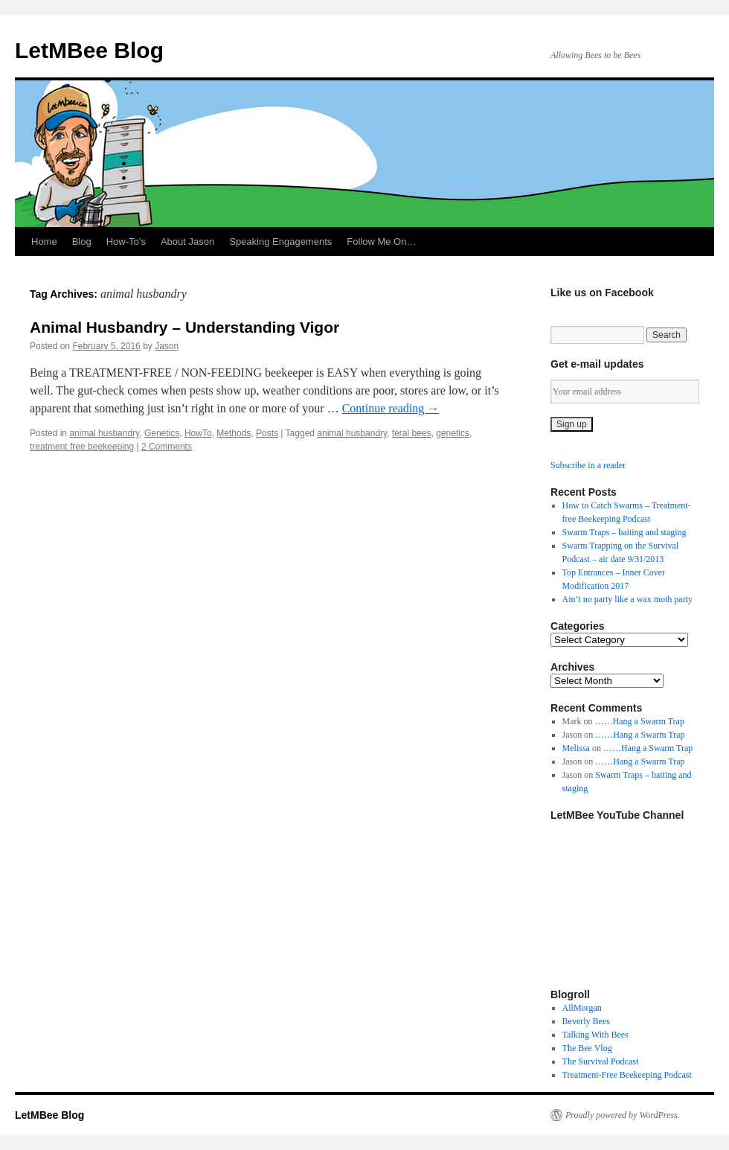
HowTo (198, 433)
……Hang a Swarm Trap (639, 721)
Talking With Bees (595, 1034)
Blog (81, 241)
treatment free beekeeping (82, 446)
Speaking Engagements (280, 241)
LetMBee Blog (89, 50)
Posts (267, 433)
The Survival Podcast (600, 1061)
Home (44, 241)
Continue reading (391, 408)
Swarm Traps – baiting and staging (624, 532)
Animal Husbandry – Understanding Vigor (184, 327)
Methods (233, 433)
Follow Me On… (381, 241)
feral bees (411, 433)
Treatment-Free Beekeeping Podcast (627, 1075)
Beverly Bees (586, 1021)
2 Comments (166, 446)
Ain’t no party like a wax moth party (627, 599)
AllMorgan (582, 1008)
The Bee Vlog (587, 1048)
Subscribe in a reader (588, 465)
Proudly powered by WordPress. (622, 1115)
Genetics (161, 433)
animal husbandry (104, 433)
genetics (452, 433)
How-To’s (126, 241)
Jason (167, 346)
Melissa (576, 748)
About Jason (187, 241)
